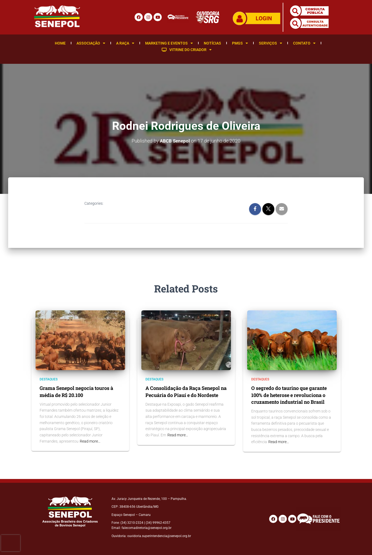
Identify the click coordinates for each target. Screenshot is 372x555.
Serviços (270, 43)
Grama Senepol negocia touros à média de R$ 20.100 (76, 391)
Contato (304, 43)
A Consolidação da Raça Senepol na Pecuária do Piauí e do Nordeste (186, 391)
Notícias (212, 43)
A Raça (125, 43)
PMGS (240, 43)
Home (60, 43)
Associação (91, 43)
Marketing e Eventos (169, 43)
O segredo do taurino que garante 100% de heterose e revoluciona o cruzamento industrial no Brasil (289, 395)
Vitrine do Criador (187, 49)
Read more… (90, 441)
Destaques (49, 379)
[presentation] (10, 543)
